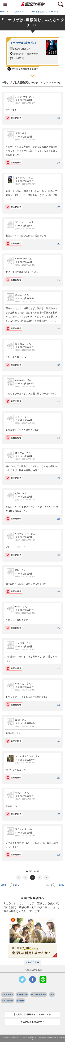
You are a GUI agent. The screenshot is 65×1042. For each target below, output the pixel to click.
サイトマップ (7, 994)
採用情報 (20, 1001)
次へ (50, 885)
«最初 (3, 885)
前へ (14, 885)
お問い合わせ (7, 1001)
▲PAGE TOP (32, 962)
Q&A (52, 994)
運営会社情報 (22, 994)
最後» (61, 885)
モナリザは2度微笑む (23, 42)
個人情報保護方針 (38, 994)
